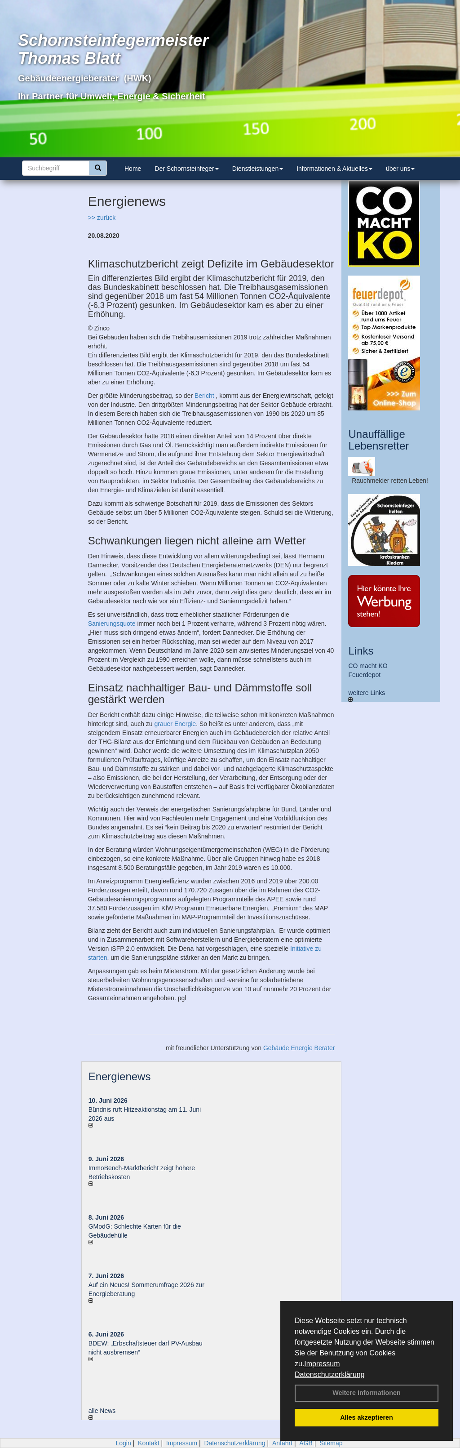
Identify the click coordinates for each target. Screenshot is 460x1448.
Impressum (322, 1364)
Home (132, 168)
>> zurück (101, 217)
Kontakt (148, 1443)
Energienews (119, 1076)
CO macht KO (367, 665)
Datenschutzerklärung (330, 1374)
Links (360, 651)
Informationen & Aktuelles (334, 168)
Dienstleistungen (257, 168)
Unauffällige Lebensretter (378, 440)
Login (123, 1443)
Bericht (204, 395)
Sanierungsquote (112, 623)
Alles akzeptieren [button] (366, 1417)
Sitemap (330, 1443)
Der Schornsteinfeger (186, 168)
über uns (400, 168)
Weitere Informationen (366, 1392)
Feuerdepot (364, 674)
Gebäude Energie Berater (299, 1047)
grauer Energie (175, 723)
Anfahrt (282, 1443)
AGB (306, 1443)
